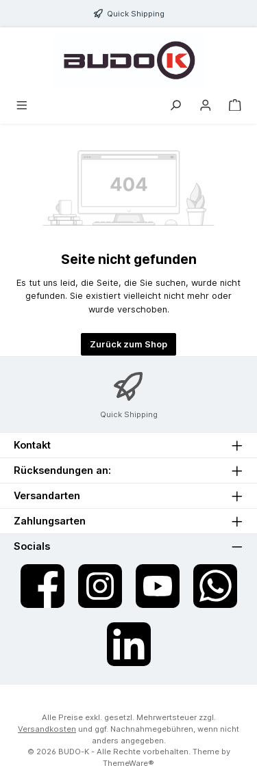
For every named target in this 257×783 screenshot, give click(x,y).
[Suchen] (175, 105)
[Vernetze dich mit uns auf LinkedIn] (128, 644)
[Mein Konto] (206, 105)
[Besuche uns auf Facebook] (42, 586)
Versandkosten (47, 729)
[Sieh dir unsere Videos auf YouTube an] (157, 586)
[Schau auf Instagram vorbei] (100, 586)
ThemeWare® (128, 763)
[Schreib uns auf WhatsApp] (215, 586)
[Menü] (22, 105)
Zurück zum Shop (128, 344)
